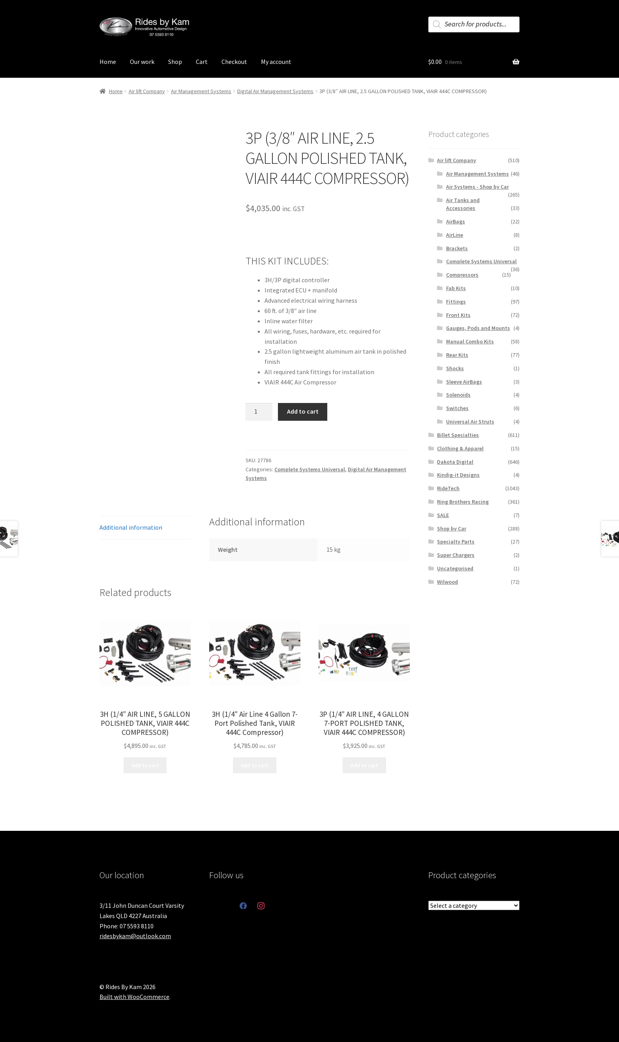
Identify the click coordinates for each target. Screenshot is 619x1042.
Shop (175, 62)
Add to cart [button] (145, 765)
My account (276, 62)
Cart (202, 62)
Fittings (456, 301)
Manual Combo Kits (470, 341)
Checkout (234, 62)
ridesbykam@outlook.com (135, 936)
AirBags (455, 221)
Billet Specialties (458, 435)
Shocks (455, 368)
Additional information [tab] (130, 527)
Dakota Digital (455, 461)
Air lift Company (147, 91)
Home (107, 62)
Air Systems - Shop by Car (477, 186)
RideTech (448, 488)
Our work (142, 62)
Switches (457, 408)
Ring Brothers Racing (463, 501)
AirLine (454, 234)
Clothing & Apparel (460, 448)
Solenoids (458, 394)
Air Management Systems (201, 91)
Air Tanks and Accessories (463, 204)
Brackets (457, 248)
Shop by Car (451, 528)
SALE (443, 515)
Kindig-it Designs (458, 474)
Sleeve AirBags (464, 381)
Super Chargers (456, 554)
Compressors (462, 274)
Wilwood (447, 581)
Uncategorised (455, 568)
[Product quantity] (259, 412)
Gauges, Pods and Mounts (478, 328)
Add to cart (303, 411)
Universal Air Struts (470, 421)
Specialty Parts (456, 541)
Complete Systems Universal (309, 469)
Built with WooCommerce (134, 997)
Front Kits (458, 315)
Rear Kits (457, 354)
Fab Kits (456, 288)
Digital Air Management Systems (275, 91)
